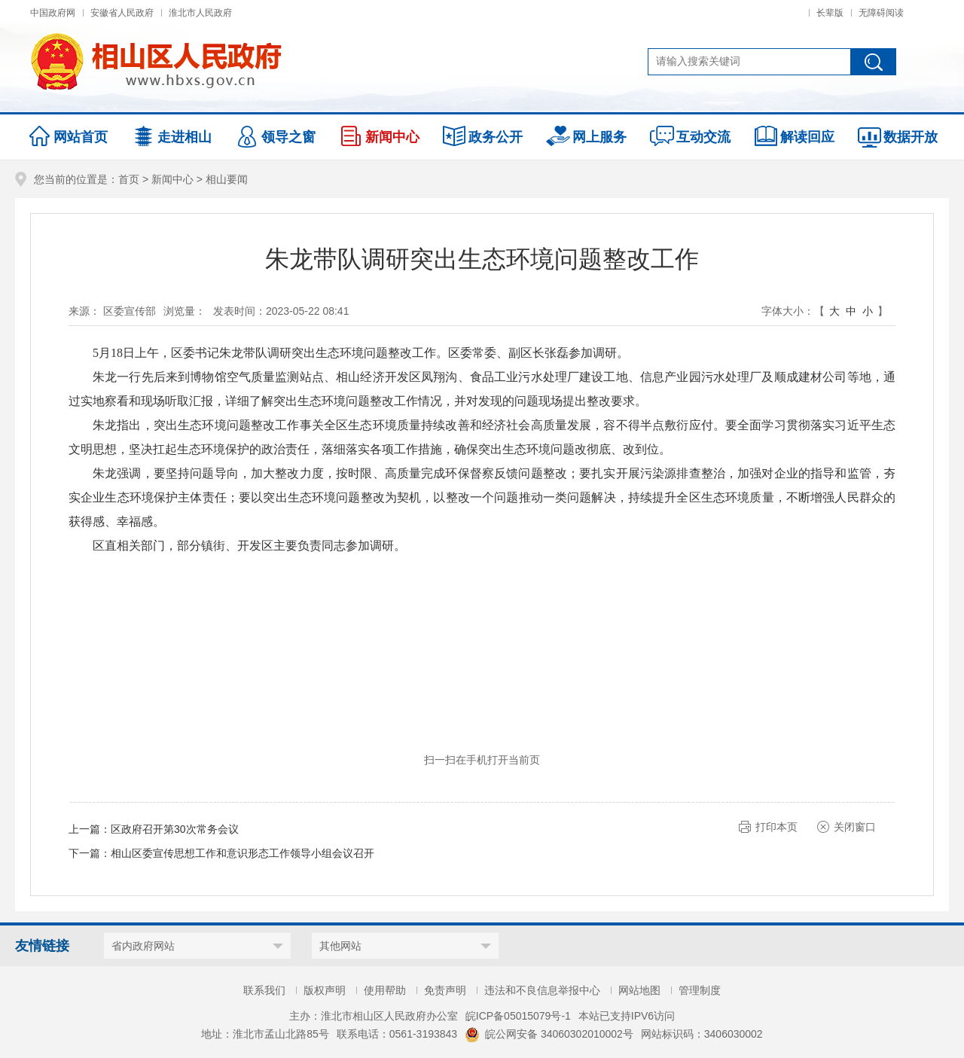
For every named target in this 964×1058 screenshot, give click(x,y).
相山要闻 (227, 179)
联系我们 (264, 990)
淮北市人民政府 (200, 13)
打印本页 (776, 827)
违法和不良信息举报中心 (542, 990)
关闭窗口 (855, 827)
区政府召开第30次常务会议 (175, 829)
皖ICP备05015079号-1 (518, 1016)
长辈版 (830, 13)
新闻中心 (172, 179)
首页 (128, 179)
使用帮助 (385, 990)
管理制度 (700, 990)
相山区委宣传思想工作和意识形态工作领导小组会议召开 (242, 853)
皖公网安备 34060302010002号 (549, 1034)
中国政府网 (52, 13)
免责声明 (445, 990)
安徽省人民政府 (122, 13)
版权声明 (325, 990)
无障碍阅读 (881, 13)
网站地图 (639, 990)
